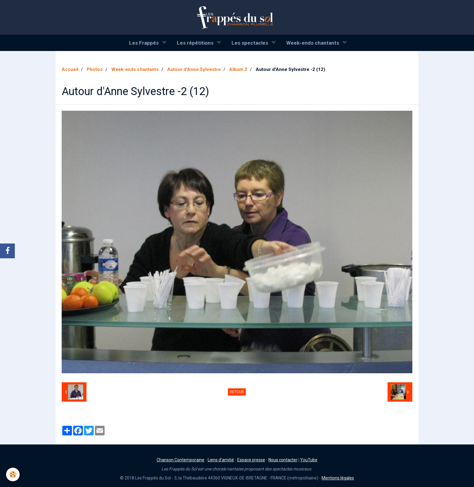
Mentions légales (338, 478)
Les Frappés (144, 43)
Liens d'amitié (221, 459)
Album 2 (238, 69)
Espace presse (251, 459)
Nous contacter (282, 459)
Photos (95, 69)
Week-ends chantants (313, 43)
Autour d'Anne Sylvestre (194, 69)
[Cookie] (13, 474)
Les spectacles (250, 43)
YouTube (308, 459)
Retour (237, 392)
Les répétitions (196, 43)
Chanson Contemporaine (180, 459)
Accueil (70, 69)
